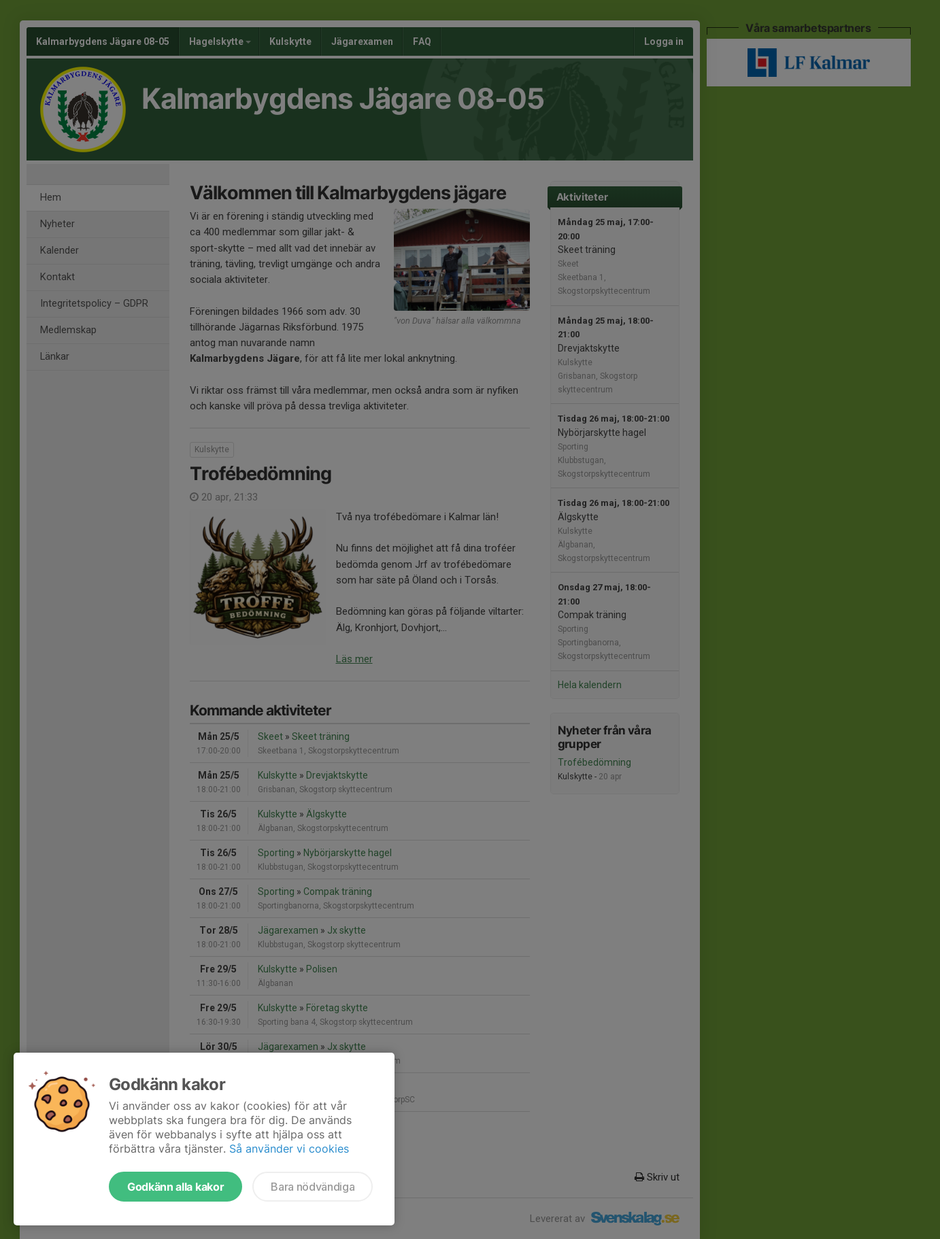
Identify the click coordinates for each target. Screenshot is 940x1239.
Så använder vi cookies (289, 1148)
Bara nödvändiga (312, 1186)
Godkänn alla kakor (175, 1186)
